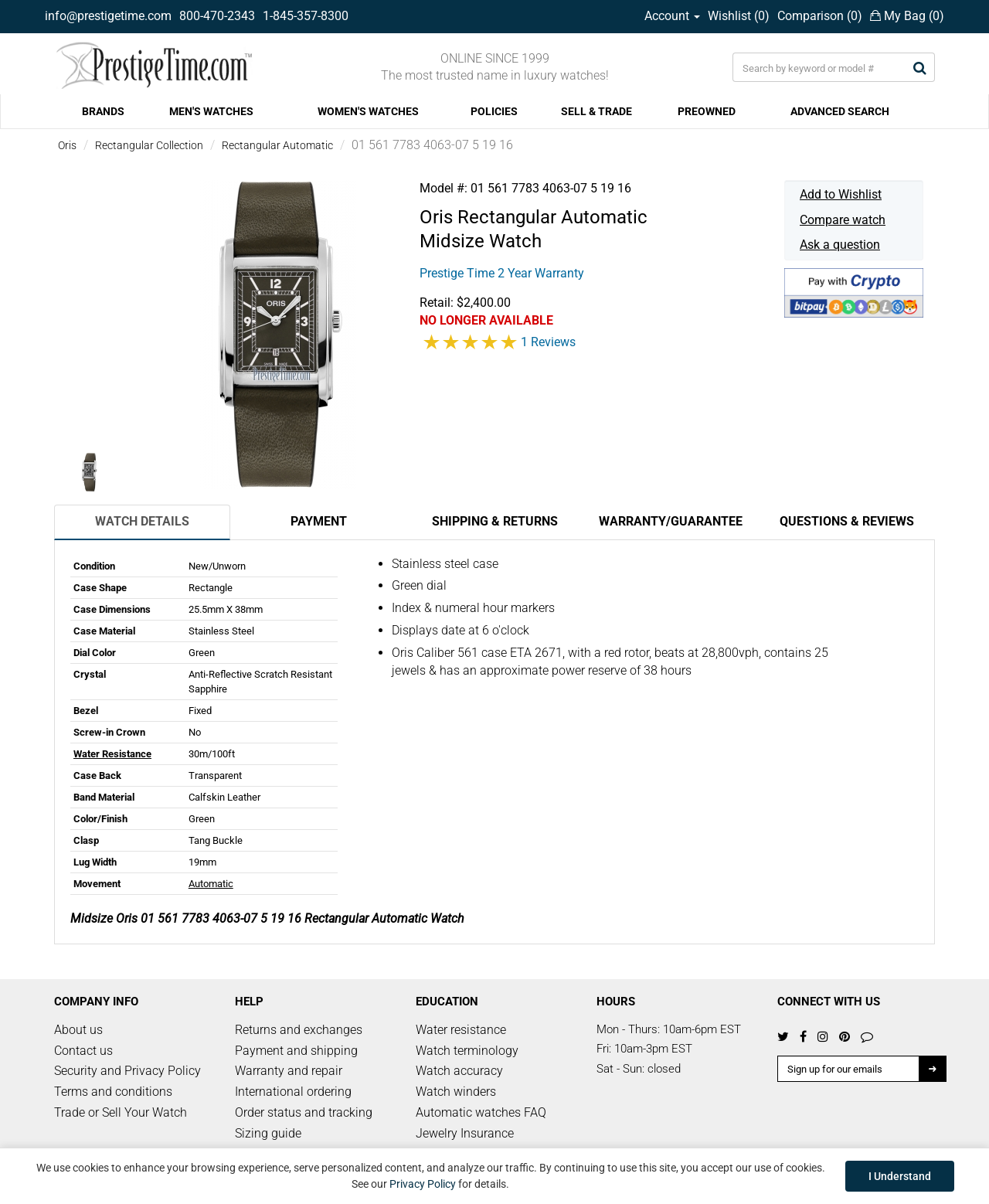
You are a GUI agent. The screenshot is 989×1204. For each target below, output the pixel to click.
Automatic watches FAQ (481, 1112)
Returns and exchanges (298, 1029)
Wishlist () (739, 16)
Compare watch (842, 220)
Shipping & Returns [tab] (495, 521)
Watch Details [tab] (142, 521)
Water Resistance (112, 754)
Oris (67, 145)
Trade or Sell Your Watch (120, 1112)
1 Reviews (548, 342)
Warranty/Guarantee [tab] (671, 521)
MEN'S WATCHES (211, 111)
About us (78, 1029)
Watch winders (456, 1091)
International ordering (293, 1091)
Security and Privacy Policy (127, 1070)
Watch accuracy (459, 1070)
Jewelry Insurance (465, 1133)
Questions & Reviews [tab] (847, 521)
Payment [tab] (319, 521)
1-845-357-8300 (305, 16)
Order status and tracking (303, 1112)
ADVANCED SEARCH (839, 111)
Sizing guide (268, 1133)
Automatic (211, 883)
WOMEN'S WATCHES (368, 111)
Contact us (83, 1050)
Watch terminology (467, 1050)
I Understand (899, 1176)
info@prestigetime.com (108, 16)
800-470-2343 (217, 16)
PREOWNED (707, 111)
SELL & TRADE (596, 111)
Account (672, 16)
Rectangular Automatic (277, 145)
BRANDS (103, 111)
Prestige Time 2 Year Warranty (502, 273)
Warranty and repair (288, 1070)
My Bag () (907, 16)
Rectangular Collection (149, 145)
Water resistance (461, 1029)
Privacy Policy (422, 1184)
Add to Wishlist (841, 194)
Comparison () (819, 16)
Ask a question (840, 244)
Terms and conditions (113, 1091)
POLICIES (494, 111)
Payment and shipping (296, 1050)
